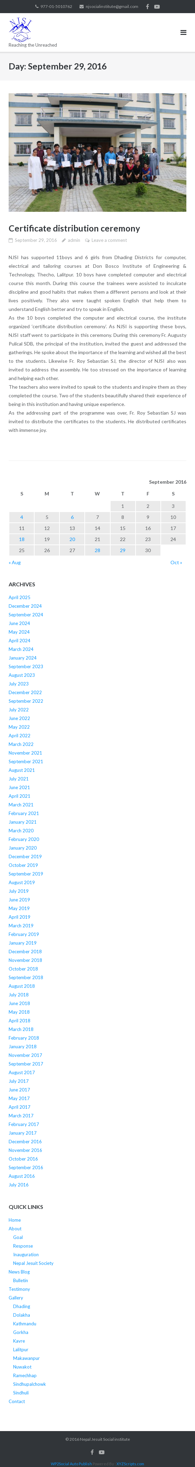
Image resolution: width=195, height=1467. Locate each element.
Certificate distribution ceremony (75, 228)
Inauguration (26, 1254)
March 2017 (21, 1115)
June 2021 (19, 787)
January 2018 (23, 1046)
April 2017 (19, 1107)
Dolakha (21, 1315)
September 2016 (26, 1167)
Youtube (157, 6)
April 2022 (19, 735)
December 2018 (25, 951)
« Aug (15, 562)
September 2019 (26, 874)
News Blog (19, 1272)
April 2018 (19, 1020)
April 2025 (19, 597)
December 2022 (25, 692)
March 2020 (21, 830)
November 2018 (25, 960)
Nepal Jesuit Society (33, 1263)
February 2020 (24, 839)
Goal (18, 1237)
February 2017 (24, 1124)
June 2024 (19, 623)
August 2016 (22, 1176)
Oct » (176, 562)
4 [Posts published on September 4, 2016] (21, 517)
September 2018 (26, 977)
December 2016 (25, 1141)
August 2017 (22, 1072)
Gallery (16, 1297)
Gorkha (20, 1332)
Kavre (19, 1341)
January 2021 (23, 822)
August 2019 (22, 882)
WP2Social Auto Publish (71, 1463)
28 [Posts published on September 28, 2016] (97, 550)
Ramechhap (25, 1375)
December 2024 (25, 606)
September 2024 (26, 614)
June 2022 (19, 718)
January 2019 (23, 943)
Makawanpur (26, 1358)
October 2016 (23, 1159)
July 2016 (19, 1184)
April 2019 (19, 917)
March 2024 (21, 649)
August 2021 (22, 770)
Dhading (21, 1306)
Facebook (147, 6)
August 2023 (22, 675)
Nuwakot (22, 1367)
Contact (17, 1401)
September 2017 (26, 1064)
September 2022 (26, 701)
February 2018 (24, 1038)
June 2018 (19, 1003)
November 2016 (25, 1150)
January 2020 (23, 848)
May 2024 (19, 632)
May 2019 (19, 908)
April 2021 (19, 796)
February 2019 (24, 934)
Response (23, 1246)
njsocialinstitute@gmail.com (112, 6)
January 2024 (23, 658)
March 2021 (21, 804)
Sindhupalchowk (29, 1384)
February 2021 (24, 813)
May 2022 (19, 727)
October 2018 (23, 969)
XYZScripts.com (130, 1463)
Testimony (19, 1289)
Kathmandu (24, 1323)
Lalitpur (20, 1349)
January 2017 (23, 1133)
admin (74, 240)
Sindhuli (21, 1392)
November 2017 (25, 1055)
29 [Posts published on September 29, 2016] (123, 550)
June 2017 (19, 1089)
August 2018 (22, 986)
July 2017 (19, 1081)
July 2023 (19, 684)
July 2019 (19, 891)
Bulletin (20, 1280)
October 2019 (23, 865)
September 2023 (26, 666)
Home (15, 1220)
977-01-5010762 (56, 6)
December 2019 (25, 856)
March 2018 (21, 1029)
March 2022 (21, 744)
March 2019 (21, 925)
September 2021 (26, 761)
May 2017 (19, 1098)
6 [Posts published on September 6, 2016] (72, 517)
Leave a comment (109, 240)
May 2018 (19, 1012)
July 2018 (19, 994)
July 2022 (19, 709)
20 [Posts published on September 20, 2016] (72, 539)
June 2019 (19, 899)
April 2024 (19, 640)
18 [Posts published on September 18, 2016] (22, 539)
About (15, 1228)
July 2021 (19, 779)
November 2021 (25, 753)
